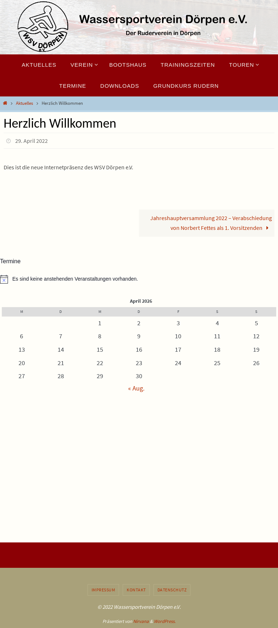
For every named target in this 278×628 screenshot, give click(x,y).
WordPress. (165, 621)
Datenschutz (172, 589)
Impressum (103, 589)
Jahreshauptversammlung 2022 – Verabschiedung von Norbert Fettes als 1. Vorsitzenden (211, 222)
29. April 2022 (31, 140)
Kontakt (136, 589)
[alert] (139, 279)
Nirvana (141, 621)
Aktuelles (24, 103)
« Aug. (136, 388)
